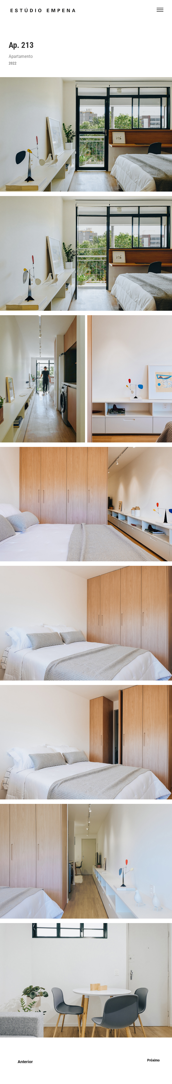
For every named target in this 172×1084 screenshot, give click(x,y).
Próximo (153, 1060)
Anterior (25, 1061)
